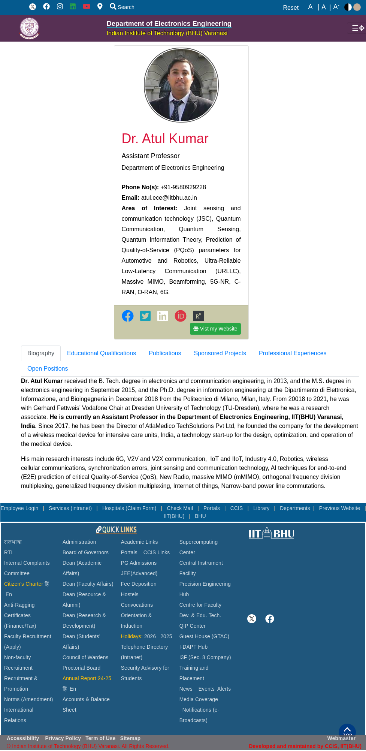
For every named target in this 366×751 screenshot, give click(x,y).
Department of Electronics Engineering (169, 23)
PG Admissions (139, 563)
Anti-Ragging (19, 605)
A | (314, 7)
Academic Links (139, 542)
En (9, 594)
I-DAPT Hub (193, 647)
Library (262, 508)
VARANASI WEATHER (306, 568)
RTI (8, 552)
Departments (295, 508)
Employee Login (20, 508)
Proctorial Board (81, 668)
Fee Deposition (139, 584)
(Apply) (12, 647)
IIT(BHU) (175, 516)
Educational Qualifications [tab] (101, 353)
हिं (47, 584)
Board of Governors (86, 552)
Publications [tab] (165, 353)
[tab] (41, 353)
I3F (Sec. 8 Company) (205, 657)
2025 (166, 636)
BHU (200, 516)
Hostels (130, 594)
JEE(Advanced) (139, 573)
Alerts (224, 689)
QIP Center (192, 626)
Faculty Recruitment (27, 636)
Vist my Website (215, 329)
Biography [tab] (40, 353)
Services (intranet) (71, 508)
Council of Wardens (86, 657)
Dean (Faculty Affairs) (88, 584)
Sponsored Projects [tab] (220, 353)
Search (122, 7)
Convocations (137, 605)
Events (207, 689)
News (186, 689)
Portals (212, 508)
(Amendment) (37, 699)
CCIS (237, 508)
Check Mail (180, 508)
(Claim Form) (141, 508)
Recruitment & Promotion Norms (20, 689)
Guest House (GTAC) (204, 636)
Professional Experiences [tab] (293, 353)
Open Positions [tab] (47, 368)
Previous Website (340, 508)
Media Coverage (198, 699)
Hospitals (113, 508)
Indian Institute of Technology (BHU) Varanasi (167, 33)
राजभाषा (13, 542)
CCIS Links (156, 552)
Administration (79, 542)
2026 (150, 636)
